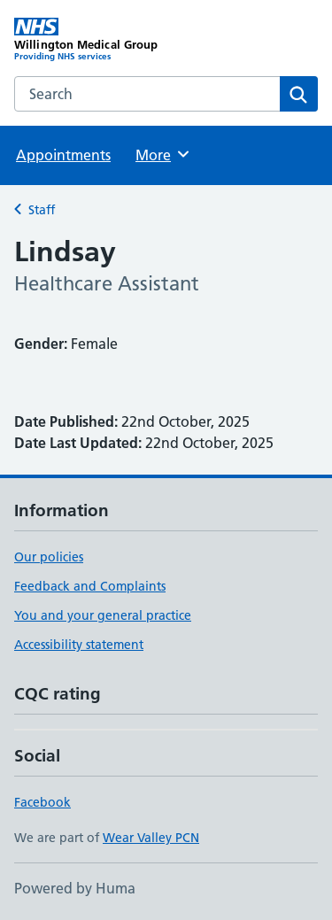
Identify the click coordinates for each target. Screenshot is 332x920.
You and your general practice (102, 615)
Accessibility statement (78, 645)
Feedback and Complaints (90, 586)
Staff (41, 210)
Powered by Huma (74, 888)
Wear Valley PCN (151, 838)
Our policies (48, 557)
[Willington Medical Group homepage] (90, 40)
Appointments (63, 155)
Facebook (42, 802)
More (163, 154)
